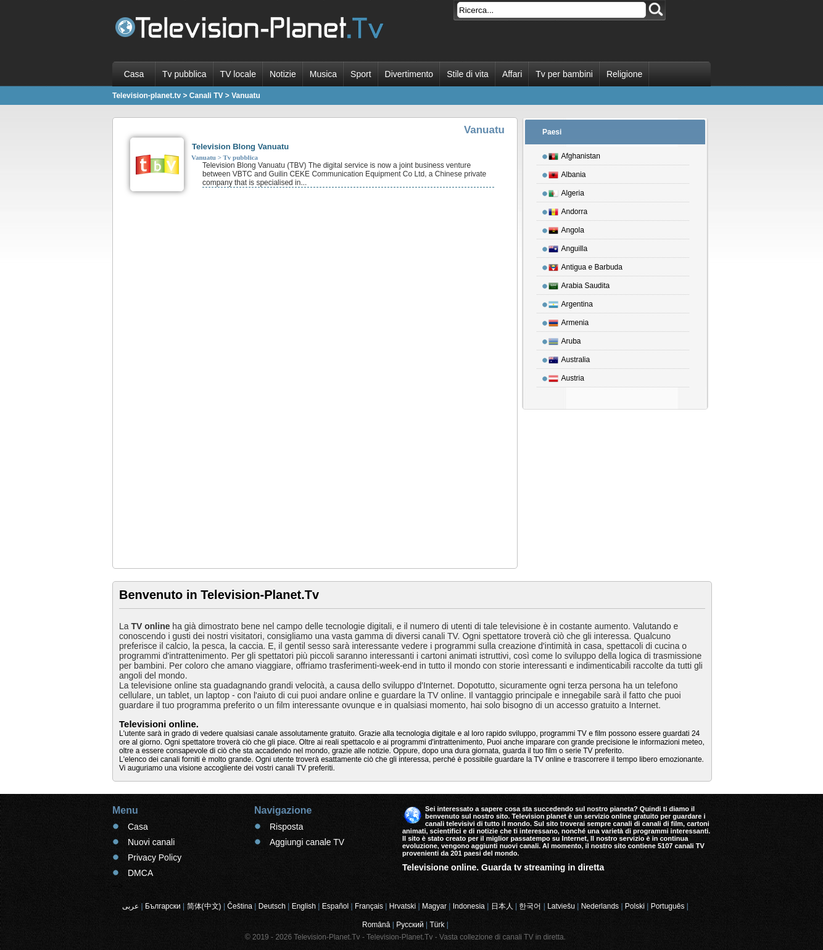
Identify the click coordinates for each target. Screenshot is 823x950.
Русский (410, 924)
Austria (566, 376)
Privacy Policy (154, 857)
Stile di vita (468, 74)
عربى (130, 906)
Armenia (568, 320)
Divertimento (409, 74)
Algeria (566, 191)
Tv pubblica (184, 74)
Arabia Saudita (579, 283)
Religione (624, 74)
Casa (134, 74)
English (304, 906)
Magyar (434, 906)
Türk (437, 924)
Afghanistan (574, 154)
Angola (566, 228)
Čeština (239, 906)
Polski (635, 906)
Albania (567, 172)
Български (163, 906)
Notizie (283, 74)
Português (668, 906)
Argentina (570, 302)
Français (369, 906)
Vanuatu (203, 157)
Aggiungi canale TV (307, 842)
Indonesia (469, 906)
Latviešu (561, 906)
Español (335, 906)
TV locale (238, 74)
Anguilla (568, 246)
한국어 (530, 906)
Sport (360, 74)
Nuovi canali (151, 842)
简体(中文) (204, 906)
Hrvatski (402, 906)
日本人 (502, 906)
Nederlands (600, 906)
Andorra (568, 209)
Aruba (564, 339)
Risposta (286, 827)
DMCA (140, 873)
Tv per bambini (564, 74)
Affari (512, 74)
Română (376, 924)
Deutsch (272, 906)
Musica (323, 74)
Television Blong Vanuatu (240, 146)
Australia (569, 357)
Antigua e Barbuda (585, 265)
